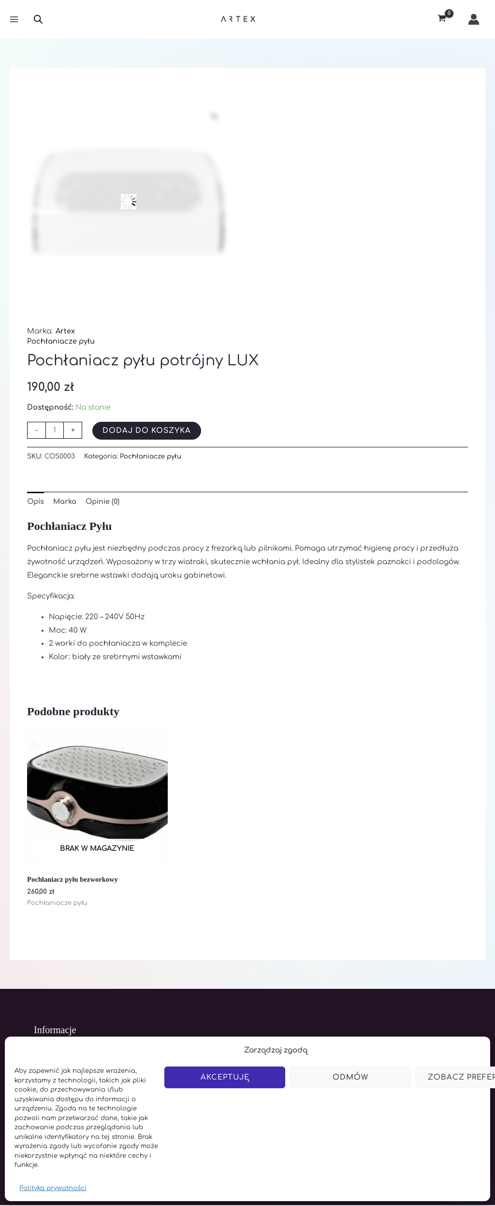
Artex (65, 331)
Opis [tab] (36, 502)
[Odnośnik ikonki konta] (474, 19)
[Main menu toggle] (14, 19)
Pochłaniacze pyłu (61, 341)
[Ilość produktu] (54, 430)
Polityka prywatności (53, 1188)
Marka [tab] (67, 502)
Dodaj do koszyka (147, 431)
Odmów (350, 1077)
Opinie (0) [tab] (106, 502)
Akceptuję (225, 1077)
